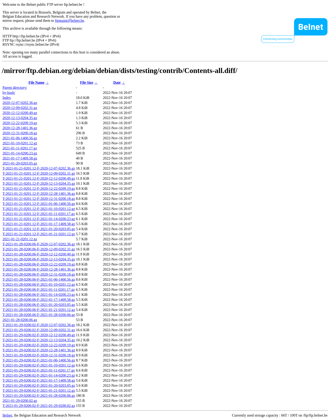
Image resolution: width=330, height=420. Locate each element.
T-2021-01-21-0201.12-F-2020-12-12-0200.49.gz (39, 178)
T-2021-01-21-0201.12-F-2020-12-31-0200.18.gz (39, 199)
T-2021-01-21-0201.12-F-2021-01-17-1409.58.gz (39, 224)
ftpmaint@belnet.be (69, 20)
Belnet (7, 415)
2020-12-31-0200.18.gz (20, 133)
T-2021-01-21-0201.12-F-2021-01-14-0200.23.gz (39, 219)
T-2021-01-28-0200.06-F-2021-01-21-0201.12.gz (39, 310)
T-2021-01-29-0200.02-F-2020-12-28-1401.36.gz (39, 350)
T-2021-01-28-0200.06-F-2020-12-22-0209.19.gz (39, 264)
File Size (86, 82)
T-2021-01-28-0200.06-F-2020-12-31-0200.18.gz (39, 274)
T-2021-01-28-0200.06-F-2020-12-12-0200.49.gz (39, 254)
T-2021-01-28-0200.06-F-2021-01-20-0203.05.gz (39, 305)
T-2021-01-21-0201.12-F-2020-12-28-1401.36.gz (39, 194)
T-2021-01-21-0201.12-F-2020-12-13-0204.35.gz (39, 183)
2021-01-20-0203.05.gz (20, 163)
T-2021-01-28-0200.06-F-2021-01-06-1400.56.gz (39, 279)
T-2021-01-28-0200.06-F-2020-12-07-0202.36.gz (39, 244)
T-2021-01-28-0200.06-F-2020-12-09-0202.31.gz (39, 249)
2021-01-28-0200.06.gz (20, 320)
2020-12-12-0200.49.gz (20, 113)
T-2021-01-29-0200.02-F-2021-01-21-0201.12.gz (39, 390)
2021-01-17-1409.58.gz (20, 158)
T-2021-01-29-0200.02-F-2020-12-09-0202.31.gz (39, 330)
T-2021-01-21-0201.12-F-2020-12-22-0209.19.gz (39, 188)
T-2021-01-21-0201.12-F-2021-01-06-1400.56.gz (39, 204)
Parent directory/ (15, 88)
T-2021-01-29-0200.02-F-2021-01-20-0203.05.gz (39, 385)
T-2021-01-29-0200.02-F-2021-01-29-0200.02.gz (39, 406)
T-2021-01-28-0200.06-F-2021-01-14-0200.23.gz (39, 295)
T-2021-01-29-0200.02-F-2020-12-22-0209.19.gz (39, 345)
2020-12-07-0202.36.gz (20, 103)
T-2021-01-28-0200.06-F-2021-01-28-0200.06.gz (39, 315)
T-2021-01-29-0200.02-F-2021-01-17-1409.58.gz (39, 380)
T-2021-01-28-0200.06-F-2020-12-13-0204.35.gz (39, 259)
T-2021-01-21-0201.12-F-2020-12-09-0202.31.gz (39, 173)
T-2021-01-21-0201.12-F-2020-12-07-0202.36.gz (39, 168)
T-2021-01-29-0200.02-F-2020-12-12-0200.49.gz (39, 335)
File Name (36, 82)
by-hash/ (9, 93)
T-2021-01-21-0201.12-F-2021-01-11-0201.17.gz (39, 214)
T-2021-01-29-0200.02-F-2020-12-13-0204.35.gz (39, 340)
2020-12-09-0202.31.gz (20, 108)
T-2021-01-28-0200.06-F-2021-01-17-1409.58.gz (39, 300)
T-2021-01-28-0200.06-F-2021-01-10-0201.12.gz (39, 284)
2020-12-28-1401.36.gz (20, 128)
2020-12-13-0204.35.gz (20, 118)
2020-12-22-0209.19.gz (20, 123)
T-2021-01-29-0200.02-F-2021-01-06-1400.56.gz (39, 360)
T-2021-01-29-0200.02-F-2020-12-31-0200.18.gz (39, 355)
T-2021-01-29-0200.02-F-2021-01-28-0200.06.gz (39, 396)
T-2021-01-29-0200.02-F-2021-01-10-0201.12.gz (39, 365)
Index (7, 98)
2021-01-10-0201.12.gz (20, 143)
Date (117, 82)
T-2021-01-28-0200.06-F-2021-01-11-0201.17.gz (39, 289)
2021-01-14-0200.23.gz (20, 153)
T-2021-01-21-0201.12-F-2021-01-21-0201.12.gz (39, 234)
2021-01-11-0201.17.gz (20, 148)
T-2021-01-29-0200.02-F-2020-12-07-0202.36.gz (39, 325)
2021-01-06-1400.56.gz (20, 138)
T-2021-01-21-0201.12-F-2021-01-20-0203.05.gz (39, 229)
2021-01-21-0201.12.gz (20, 239)
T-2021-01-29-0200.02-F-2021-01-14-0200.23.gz (39, 375)
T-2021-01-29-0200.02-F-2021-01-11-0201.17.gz (39, 370)
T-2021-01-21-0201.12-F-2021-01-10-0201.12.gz (39, 209)
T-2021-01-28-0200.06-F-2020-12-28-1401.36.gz (39, 269)
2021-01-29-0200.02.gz (20, 401)
